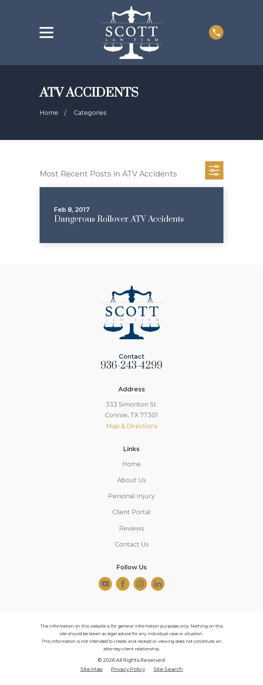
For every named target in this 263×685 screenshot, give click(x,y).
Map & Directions (131, 426)
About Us (131, 480)
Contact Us (131, 544)
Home (131, 464)
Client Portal (131, 512)
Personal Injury (131, 496)
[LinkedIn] (157, 583)
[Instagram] (140, 583)
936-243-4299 (131, 365)
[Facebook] (122, 583)
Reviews (131, 528)
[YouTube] (105, 583)
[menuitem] (91, 669)
